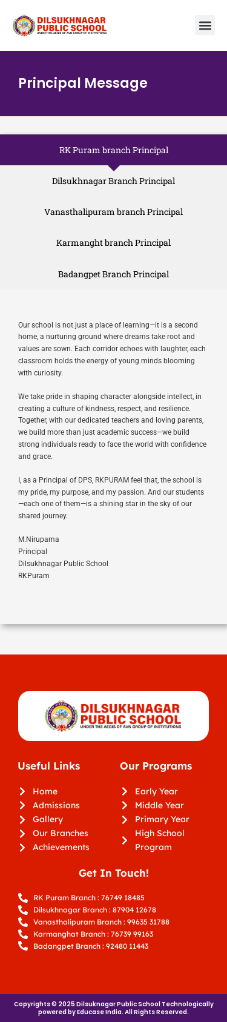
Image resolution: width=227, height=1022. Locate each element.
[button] (205, 25)
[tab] (113, 149)
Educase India (99, 1012)
